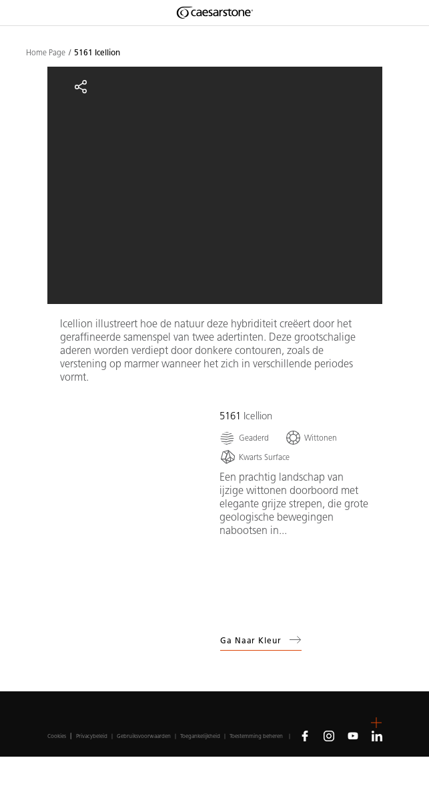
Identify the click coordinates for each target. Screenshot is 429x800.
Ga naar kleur (261, 640)
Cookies (56, 736)
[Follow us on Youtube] (353, 735)
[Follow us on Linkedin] (377, 735)
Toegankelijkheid (200, 736)
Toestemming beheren (256, 736)
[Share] (81, 86)
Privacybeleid (91, 736)
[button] (376, 722)
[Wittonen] (311, 438)
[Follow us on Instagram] (329, 735)
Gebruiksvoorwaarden (144, 736)
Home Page (45, 53)
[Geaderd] (244, 438)
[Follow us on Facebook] (305, 735)
